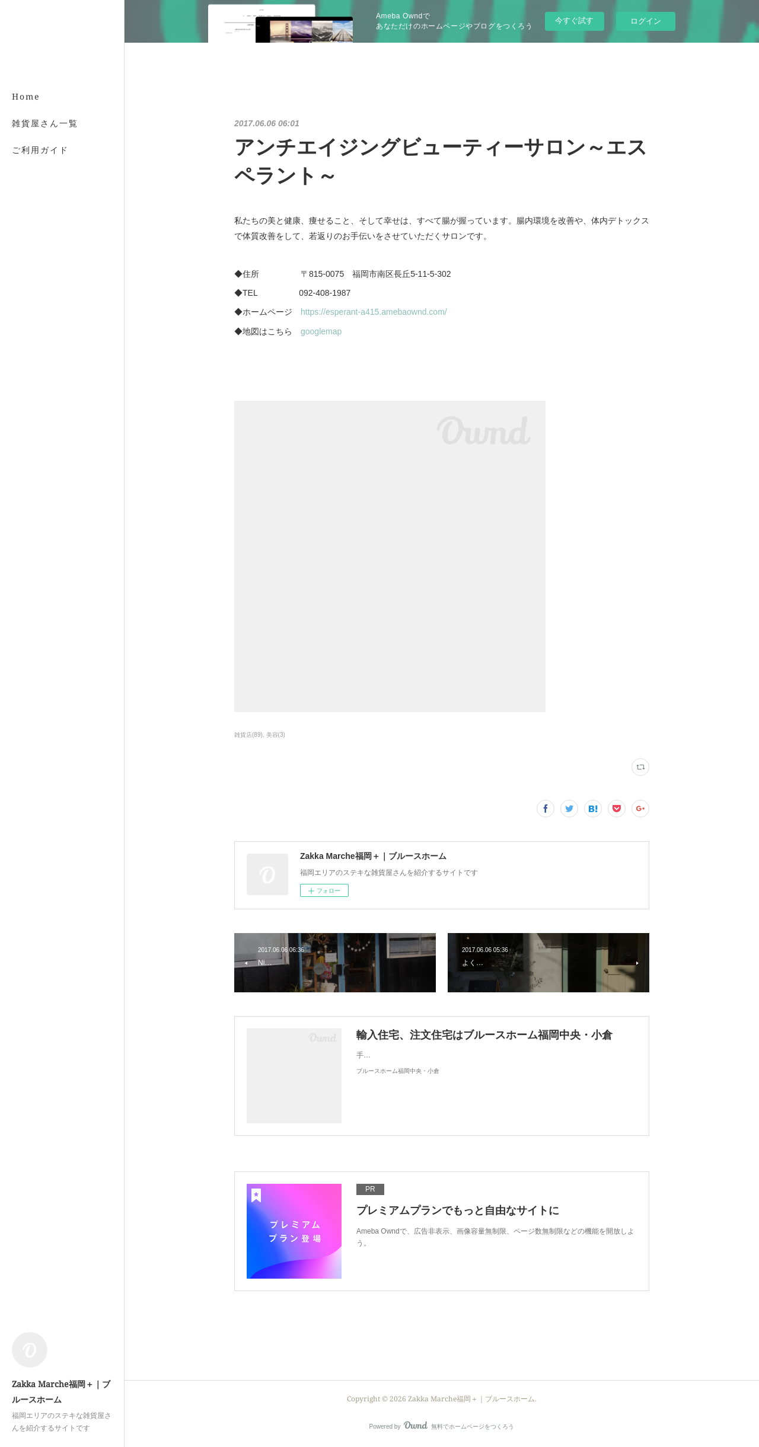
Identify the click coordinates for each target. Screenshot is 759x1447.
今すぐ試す (574, 20)
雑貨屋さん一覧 (45, 123)
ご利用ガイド (40, 149)
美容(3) (275, 735)
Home (26, 96)
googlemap (321, 331)
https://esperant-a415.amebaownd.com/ (374, 312)
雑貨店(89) (248, 735)
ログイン (645, 21)
